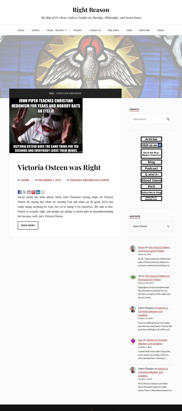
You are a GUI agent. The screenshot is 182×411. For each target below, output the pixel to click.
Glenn (25, 180)
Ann (140, 339)
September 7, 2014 (50, 180)
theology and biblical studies (89, 180)
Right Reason (91, 10)
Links (129, 30)
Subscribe (144, 30)
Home (21, 30)
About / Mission (55, 30)
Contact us (95, 30)
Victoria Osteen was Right (59, 167)
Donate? (77, 30)
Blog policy (113, 30)
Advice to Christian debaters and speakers (153, 311)
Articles (35, 30)
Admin (160, 30)
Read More (28, 225)
